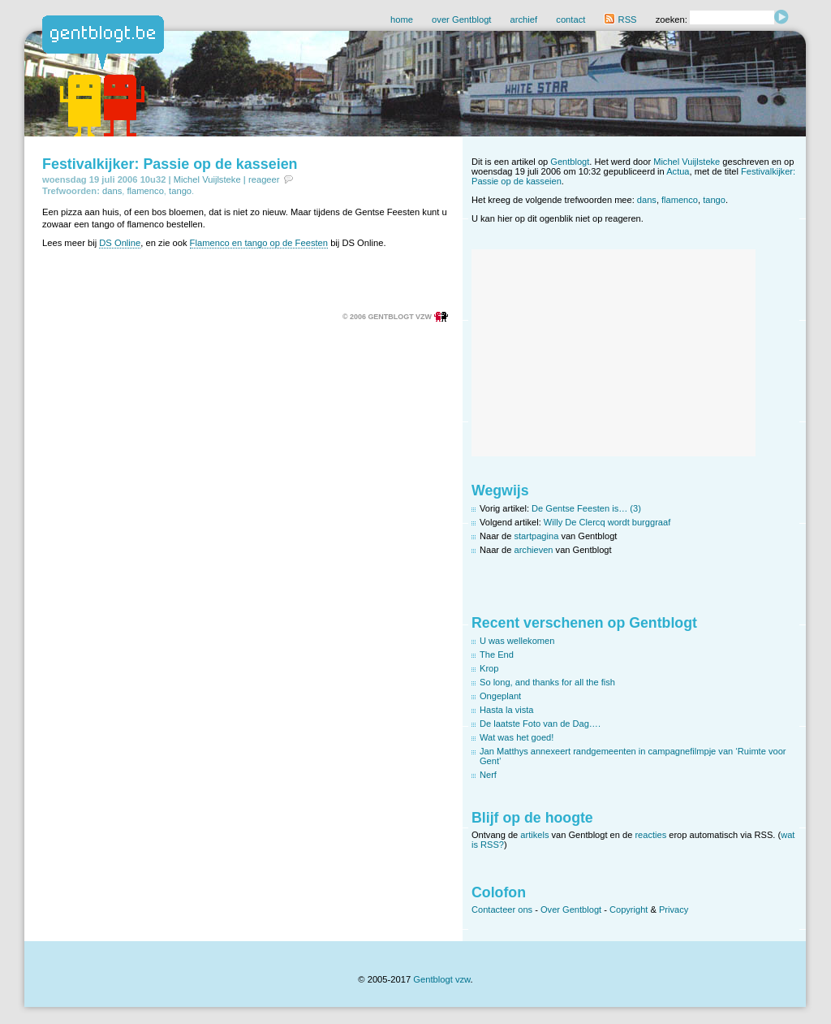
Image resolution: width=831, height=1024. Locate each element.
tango (180, 191)
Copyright (628, 909)
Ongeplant (500, 696)
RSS (620, 19)
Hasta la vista (507, 710)
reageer (264, 179)
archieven (534, 550)
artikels (534, 835)
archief (524, 19)
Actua (677, 171)
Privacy (673, 909)
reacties (650, 835)
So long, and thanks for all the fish (547, 682)
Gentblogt (569, 161)
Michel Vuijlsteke (207, 179)
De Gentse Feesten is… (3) (586, 508)
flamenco (145, 191)
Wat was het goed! (516, 737)
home (401, 19)
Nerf (488, 775)
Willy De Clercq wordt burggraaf (607, 522)
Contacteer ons (501, 909)
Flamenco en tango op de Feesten (259, 243)
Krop (489, 668)
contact (570, 19)
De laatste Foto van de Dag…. (540, 723)
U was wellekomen (517, 641)
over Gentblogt (461, 19)
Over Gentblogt (570, 909)
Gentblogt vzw (441, 979)
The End (497, 654)
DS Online (119, 243)
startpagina (537, 536)
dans (112, 191)
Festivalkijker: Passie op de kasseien (170, 164)
